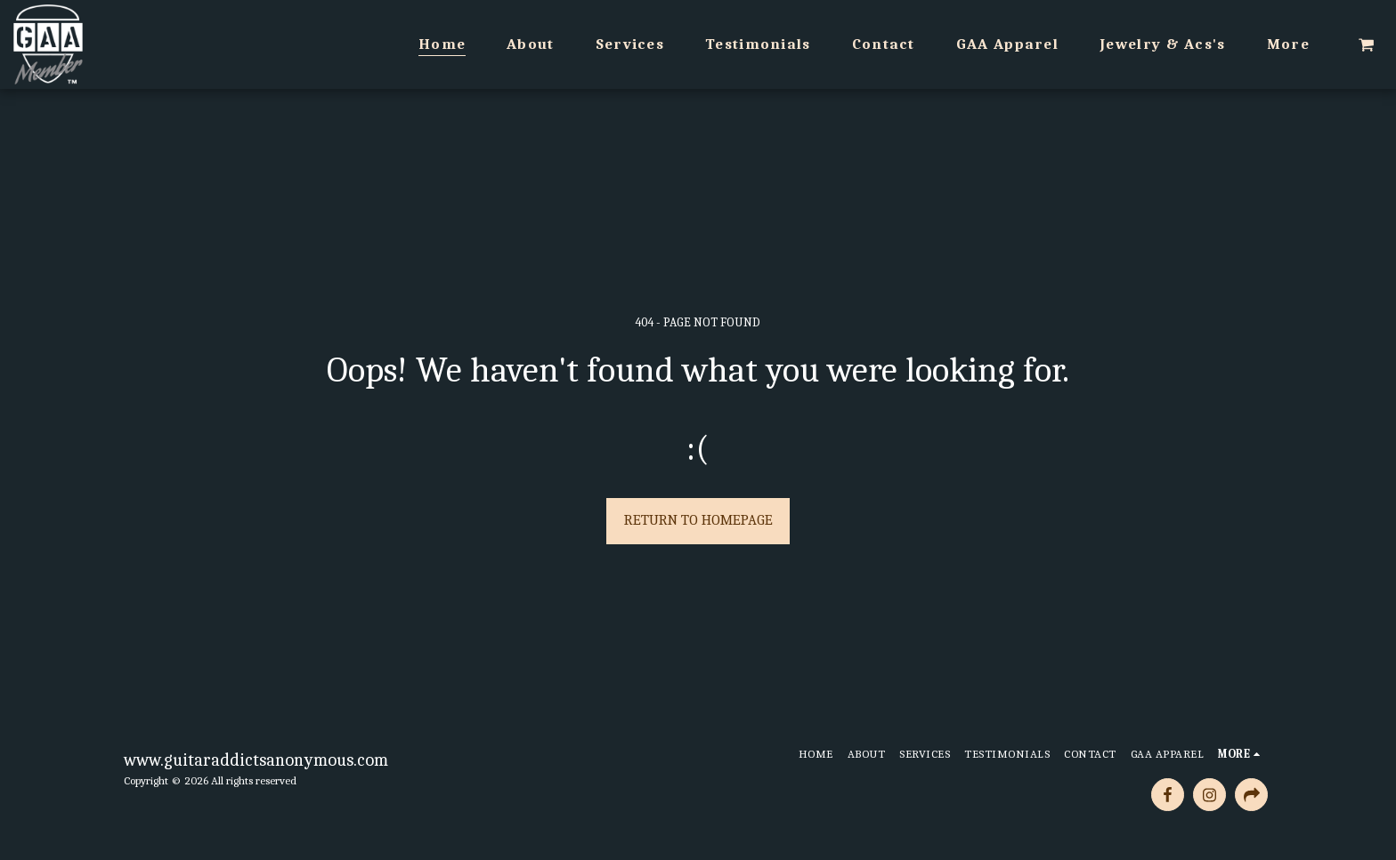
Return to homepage (698, 519)
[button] (1366, 44)
